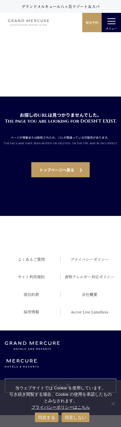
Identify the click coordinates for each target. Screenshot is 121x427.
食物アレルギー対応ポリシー (90, 276)
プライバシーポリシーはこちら (60, 407)
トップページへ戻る (56, 169)
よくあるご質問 (31, 259)
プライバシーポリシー (89, 259)
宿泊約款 (31, 294)
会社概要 (89, 294)
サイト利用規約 (31, 276)
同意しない (75, 417)
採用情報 (31, 311)
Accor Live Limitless (89, 311)
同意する (46, 417)
